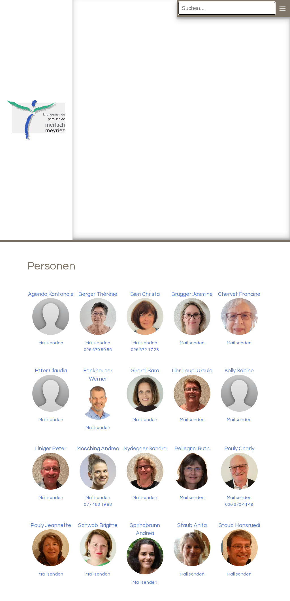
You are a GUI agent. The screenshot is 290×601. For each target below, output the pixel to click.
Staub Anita (192, 525)
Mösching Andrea (97, 448)
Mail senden (51, 343)
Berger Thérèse (97, 294)
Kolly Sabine (239, 370)
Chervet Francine (239, 294)
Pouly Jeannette (51, 525)
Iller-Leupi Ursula (192, 370)
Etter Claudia (51, 370)
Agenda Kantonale (51, 294)
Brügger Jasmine (192, 294)
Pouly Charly (239, 448)
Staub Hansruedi (239, 525)
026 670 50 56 (98, 349)
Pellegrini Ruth (192, 448)
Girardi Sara (145, 370)
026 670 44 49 (239, 504)
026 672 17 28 (145, 349)
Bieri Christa (145, 294)
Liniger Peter (50, 448)
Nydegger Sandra (145, 448)
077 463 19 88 (98, 504)
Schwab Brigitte (98, 525)
